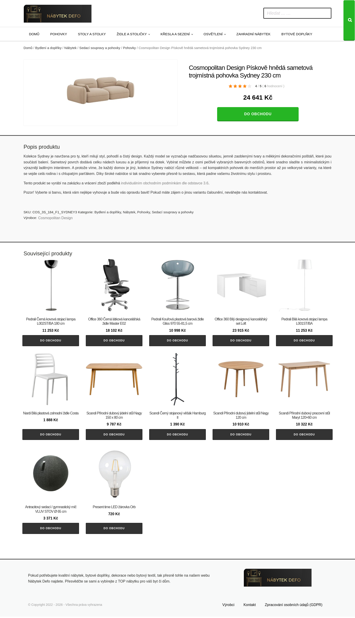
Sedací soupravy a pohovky (99, 48)
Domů (34, 34)
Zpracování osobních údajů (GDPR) (293, 606)
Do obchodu (257, 114)
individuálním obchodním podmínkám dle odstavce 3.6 (164, 183)
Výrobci (228, 606)
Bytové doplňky (296, 34)
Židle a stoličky (132, 34)
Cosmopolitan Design (55, 218)
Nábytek (70, 48)
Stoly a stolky (92, 34)
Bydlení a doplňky (48, 48)
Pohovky (58, 34)
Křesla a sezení (175, 34)
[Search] (349, 20)
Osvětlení (213, 34)
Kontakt (249, 606)
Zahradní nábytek (253, 34)
